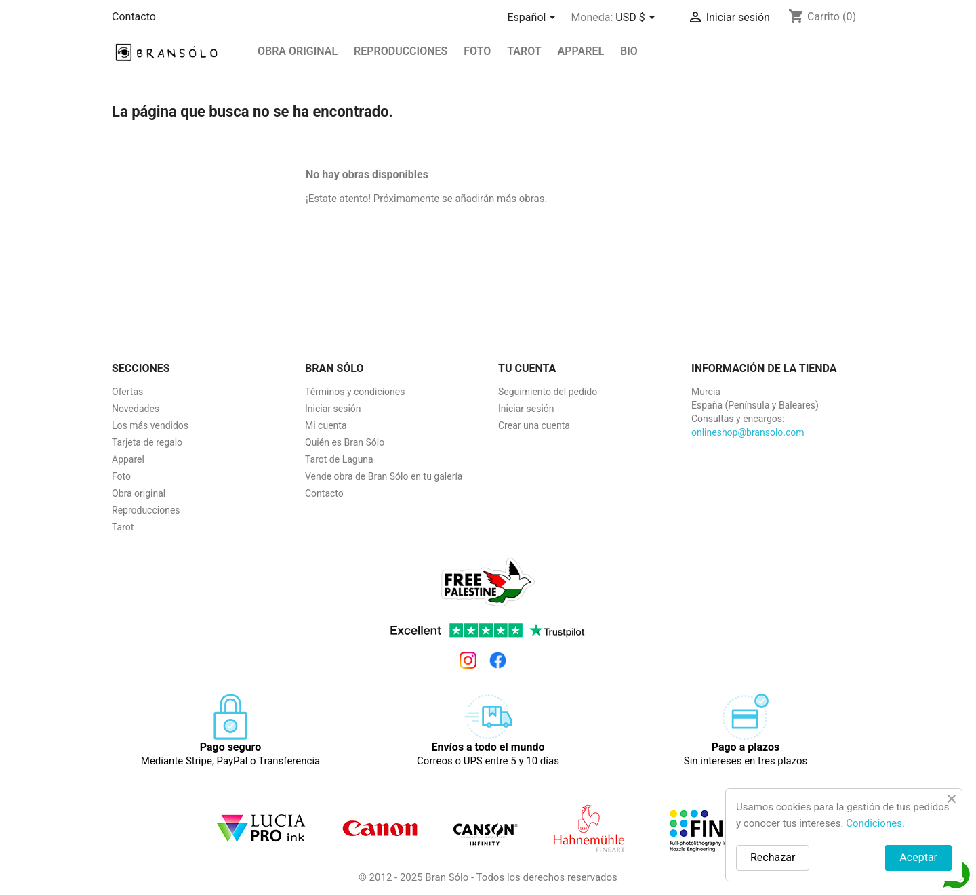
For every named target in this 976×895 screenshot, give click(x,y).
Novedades (135, 408)
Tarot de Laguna (339, 459)
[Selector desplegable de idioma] (534, 18)
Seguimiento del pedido (547, 391)
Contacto (134, 16)
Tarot (524, 51)
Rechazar (772, 857)
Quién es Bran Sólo (344, 442)
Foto (477, 51)
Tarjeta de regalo (147, 442)
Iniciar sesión (333, 408)
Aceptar (918, 857)
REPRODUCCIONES (400, 51)
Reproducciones (146, 510)
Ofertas (127, 391)
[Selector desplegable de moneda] (637, 18)
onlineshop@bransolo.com (748, 432)
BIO (629, 51)
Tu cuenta (527, 368)
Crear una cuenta (534, 425)
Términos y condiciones (355, 391)
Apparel (581, 51)
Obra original (298, 51)
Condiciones (874, 823)
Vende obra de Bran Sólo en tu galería (383, 476)
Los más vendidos (150, 425)
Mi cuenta (326, 425)
